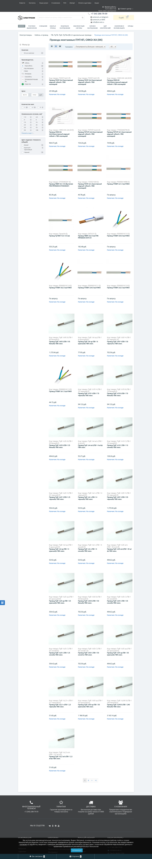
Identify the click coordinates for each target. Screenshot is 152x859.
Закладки (81, 811)
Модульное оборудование (65, 27)
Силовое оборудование (92, 27)
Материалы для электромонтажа (61, 824)
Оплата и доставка (66, 3)
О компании (36, 3)
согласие (23, 844)
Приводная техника (56, 833)
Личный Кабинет (84, 805)
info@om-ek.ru (98, 22)
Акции (79, 3)
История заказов (84, 808)
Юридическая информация (29, 823)
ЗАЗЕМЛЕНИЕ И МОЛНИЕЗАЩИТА (119, 27)
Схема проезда (24, 820)
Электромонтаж (24, 817)
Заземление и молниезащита (59, 812)
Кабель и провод (53, 27)
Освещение (43, 26)
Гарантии (22, 814)
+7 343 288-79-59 (115, 810)
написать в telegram (100, 17)
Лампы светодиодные (56, 830)
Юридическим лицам (26, 827)
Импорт (53, 3)
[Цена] (25, 95)
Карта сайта (23, 836)
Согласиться (76, 850)
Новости (88, 3)
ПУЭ (45, 3)
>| (96, 743)
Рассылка (81, 814)
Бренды (130, 26)
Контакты (97, 3)
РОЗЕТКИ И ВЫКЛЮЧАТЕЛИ (32, 27)
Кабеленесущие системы (79, 27)
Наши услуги (23, 3)
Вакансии (22, 811)
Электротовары (26, 35)
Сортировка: (69, 47)
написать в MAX (98, 19)
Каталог (21, 26)
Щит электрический (105, 27)
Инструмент (53, 815)
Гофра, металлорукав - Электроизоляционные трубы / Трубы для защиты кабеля (60, 807)
